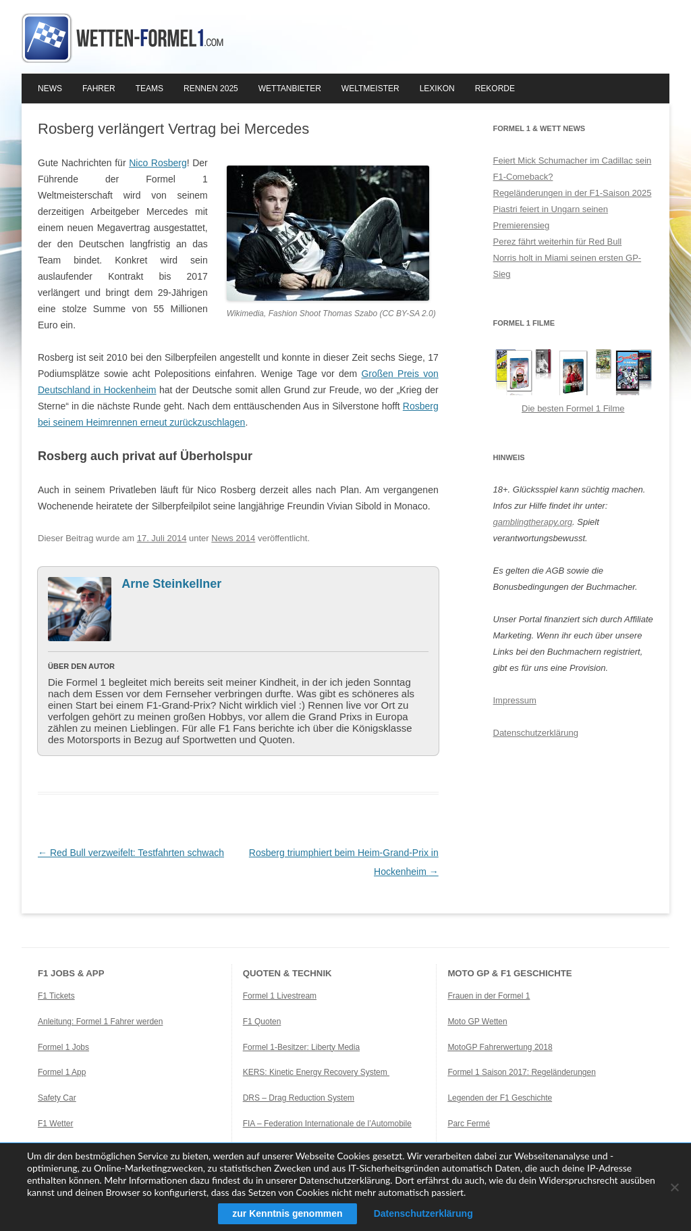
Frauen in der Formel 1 (488, 996)
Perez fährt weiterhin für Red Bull (557, 241)
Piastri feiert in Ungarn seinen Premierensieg (551, 217)
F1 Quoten (262, 1021)
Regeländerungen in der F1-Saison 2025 (572, 193)
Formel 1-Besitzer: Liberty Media (301, 1047)
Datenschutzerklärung (535, 733)
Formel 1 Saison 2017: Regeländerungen (521, 1072)
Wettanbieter (289, 88)
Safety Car (57, 1098)
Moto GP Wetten (477, 1021)
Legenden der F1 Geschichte (499, 1098)
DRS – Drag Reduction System (298, 1098)
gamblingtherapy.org (533, 522)
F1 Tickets (56, 996)
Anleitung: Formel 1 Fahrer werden (100, 1021)
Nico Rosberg (158, 162)
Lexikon (437, 88)
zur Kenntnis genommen (287, 1213)
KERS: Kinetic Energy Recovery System (316, 1072)
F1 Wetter (55, 1123)
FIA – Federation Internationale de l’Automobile (327, 1123)
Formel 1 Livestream (279, 996)
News (50, 88)
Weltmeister (370, 88)
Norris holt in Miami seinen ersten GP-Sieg (567, 266)
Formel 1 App (62, 1072)
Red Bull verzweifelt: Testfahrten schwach (131, 852)
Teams (149, 88)
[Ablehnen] (674, 1187)
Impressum (514, 700)
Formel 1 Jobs (63, 1047)
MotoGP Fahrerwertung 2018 (499, 1047)
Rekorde (495, 88)
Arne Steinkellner (171, 584)
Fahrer (98, 88)
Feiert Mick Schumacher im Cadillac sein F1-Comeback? (572, 168)
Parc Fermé (468, 1123)
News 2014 (233, 538)
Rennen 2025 (211, 88)
